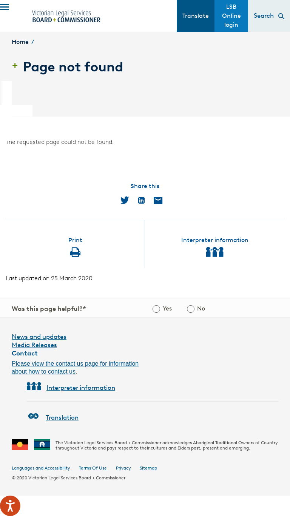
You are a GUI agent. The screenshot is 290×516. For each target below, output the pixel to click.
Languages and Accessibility (41, 468)
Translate (195, 15)
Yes (167, 308)
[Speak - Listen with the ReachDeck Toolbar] (10, 506)
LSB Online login (231, 15)
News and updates (39, 336)
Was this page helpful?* (49, 308)
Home (20, 41)
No (201, 308)
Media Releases (34, 345)
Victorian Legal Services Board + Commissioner (76, 477)
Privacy (123, 468)
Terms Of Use (93, 468)
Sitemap (148, 468)
